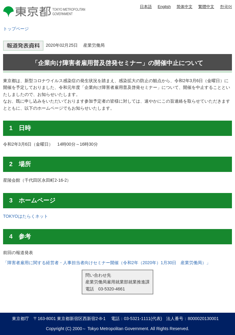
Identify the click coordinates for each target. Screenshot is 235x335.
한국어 (226, 6)
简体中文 (184, 6)
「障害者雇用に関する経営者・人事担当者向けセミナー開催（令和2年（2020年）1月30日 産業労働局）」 (107, 262)
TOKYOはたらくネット (25, 216)
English (164, 6)
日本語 (146, 6)
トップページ (16, 28)
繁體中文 (206, 6)
